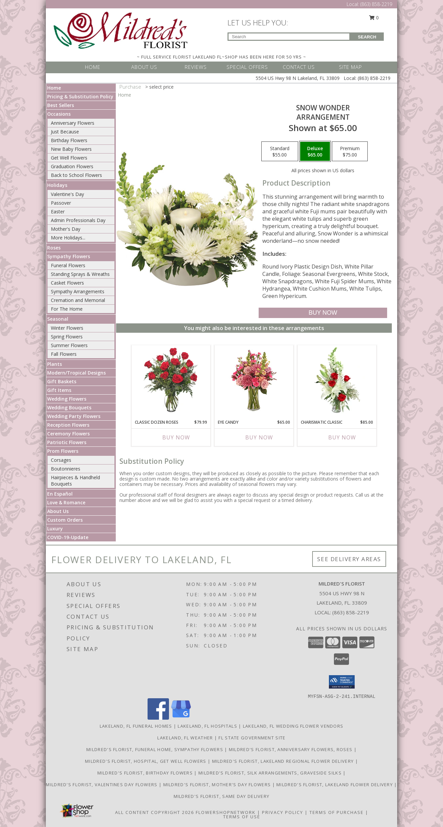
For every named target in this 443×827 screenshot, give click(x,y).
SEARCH (367, 36)
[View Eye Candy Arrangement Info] (254, 381)
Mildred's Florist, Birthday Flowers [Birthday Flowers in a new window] (145, 773)
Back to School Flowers (76, 175)
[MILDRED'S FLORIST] (120, 29)
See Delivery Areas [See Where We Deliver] (349, 559)
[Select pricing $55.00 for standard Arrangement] (280, 151)
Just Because (65, 131)
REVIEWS (196, 67)
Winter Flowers (67, 328)
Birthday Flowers (69, 140)
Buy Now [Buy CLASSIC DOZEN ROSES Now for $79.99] (176, 437)
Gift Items (59, 390)
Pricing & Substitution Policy (80, 96)
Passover (61, 203)
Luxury (55, 528)
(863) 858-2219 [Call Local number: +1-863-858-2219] (376, 4)
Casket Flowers (67, 283)
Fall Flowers (64, 354)
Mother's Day (65, 229)
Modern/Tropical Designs (76, 373)
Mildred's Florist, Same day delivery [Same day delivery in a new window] (222, 796)
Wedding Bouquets (69, 407)
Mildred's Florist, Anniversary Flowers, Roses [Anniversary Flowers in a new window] (291, 749)
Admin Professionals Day (78, 220)
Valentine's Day (67, 194)
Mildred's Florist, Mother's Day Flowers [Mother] (217, 785)
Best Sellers (60, 105)
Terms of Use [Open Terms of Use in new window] (241, 817)
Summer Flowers (69, 345)
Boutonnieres (65, 469)
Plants (54, 364)
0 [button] (374, 17)
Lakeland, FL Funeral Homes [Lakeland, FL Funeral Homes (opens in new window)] (136, 726)
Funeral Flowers (68, 265)
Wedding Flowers (66, 399)
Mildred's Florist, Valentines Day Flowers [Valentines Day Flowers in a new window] (102, 785)
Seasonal (57, 319)
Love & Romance (66, 502)
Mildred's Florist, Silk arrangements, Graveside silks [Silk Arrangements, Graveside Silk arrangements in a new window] (270, 773)
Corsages (61, 460)
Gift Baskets (61, 381)
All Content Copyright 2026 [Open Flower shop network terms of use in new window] (154, 812)
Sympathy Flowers (68, 256)
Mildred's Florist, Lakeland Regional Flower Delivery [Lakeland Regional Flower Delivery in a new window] (283, 761)
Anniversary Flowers (72, 123)
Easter (58, 211)
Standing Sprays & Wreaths (80, 274)
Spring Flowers (67, 336)
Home (54, 88)
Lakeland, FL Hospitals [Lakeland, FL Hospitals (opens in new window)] (207, 726)
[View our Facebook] (158, 718)
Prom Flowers (62, 451)
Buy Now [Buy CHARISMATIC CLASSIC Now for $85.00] (342, 437)
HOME (92, 67)
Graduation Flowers (72, 166)
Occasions (59, 114)
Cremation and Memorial (78, 300)
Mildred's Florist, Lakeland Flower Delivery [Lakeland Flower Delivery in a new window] (335, 785)
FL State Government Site (251, 738)
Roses (54, 247)
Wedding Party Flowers (73, 416)
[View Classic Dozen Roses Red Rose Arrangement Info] (171, 380)
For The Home (67, 309)
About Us (58, 511)
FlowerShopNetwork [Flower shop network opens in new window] (226, 812)
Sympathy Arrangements (77, 291)
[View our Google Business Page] (181, 718)
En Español (60, 494)
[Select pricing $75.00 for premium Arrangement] (349, 151)
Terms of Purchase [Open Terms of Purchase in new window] (336, 812)
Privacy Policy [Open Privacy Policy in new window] (282, 812)
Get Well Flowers (69, 157)
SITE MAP (350, 67)
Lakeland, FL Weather (185, 738)
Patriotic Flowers (66, 442)
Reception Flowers (68, 425)
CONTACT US (299, 67)
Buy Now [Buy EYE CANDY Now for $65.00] (259, 437)
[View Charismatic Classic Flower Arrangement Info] (337, 380)
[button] (342, 682)
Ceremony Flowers (68, 433)
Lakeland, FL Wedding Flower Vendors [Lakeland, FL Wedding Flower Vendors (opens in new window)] (293, 726)
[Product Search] (289, 36)
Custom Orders (65, 520)
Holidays (57, 185)
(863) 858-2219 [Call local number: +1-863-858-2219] (350, 612)
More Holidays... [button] (68, 237)
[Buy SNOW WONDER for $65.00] (323, 313)
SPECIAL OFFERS (247, 67)
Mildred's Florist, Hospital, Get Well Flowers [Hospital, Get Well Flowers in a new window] (146, 761)
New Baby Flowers (71, 149)
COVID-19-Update (67, 537)
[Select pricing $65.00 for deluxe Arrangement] (315, 151)
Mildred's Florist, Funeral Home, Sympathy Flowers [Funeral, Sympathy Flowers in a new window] (155, 749)
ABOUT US (144, 67)
